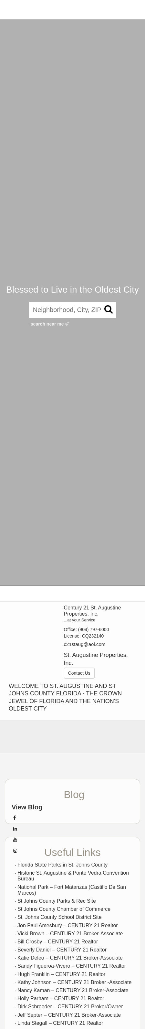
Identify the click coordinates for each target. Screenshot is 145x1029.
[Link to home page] (10, 9)
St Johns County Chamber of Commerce (63, 909)
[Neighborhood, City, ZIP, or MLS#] (72, 310)
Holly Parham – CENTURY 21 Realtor (60, 998)
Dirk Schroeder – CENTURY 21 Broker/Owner (70, 1006)
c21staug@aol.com (85, 644)
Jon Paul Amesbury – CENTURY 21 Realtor (67, 925)
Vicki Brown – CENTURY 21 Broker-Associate (70, 933)
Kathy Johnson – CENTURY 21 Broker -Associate (74, 982)
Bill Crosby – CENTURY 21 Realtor (57, 941)
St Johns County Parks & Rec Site (56, 901)
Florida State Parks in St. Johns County (62, 865)
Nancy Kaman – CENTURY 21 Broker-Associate (73, 990)
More (131, 9)
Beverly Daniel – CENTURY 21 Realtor (62, 949)
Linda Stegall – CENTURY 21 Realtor (60, 1023)
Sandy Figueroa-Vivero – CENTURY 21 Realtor (71, 966)
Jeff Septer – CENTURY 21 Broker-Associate (69, 1015)
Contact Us (79, 673)
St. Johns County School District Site (59, 917)
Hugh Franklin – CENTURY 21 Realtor (61, 974)
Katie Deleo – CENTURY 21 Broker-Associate (70, 958)
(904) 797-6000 (93, 629)
